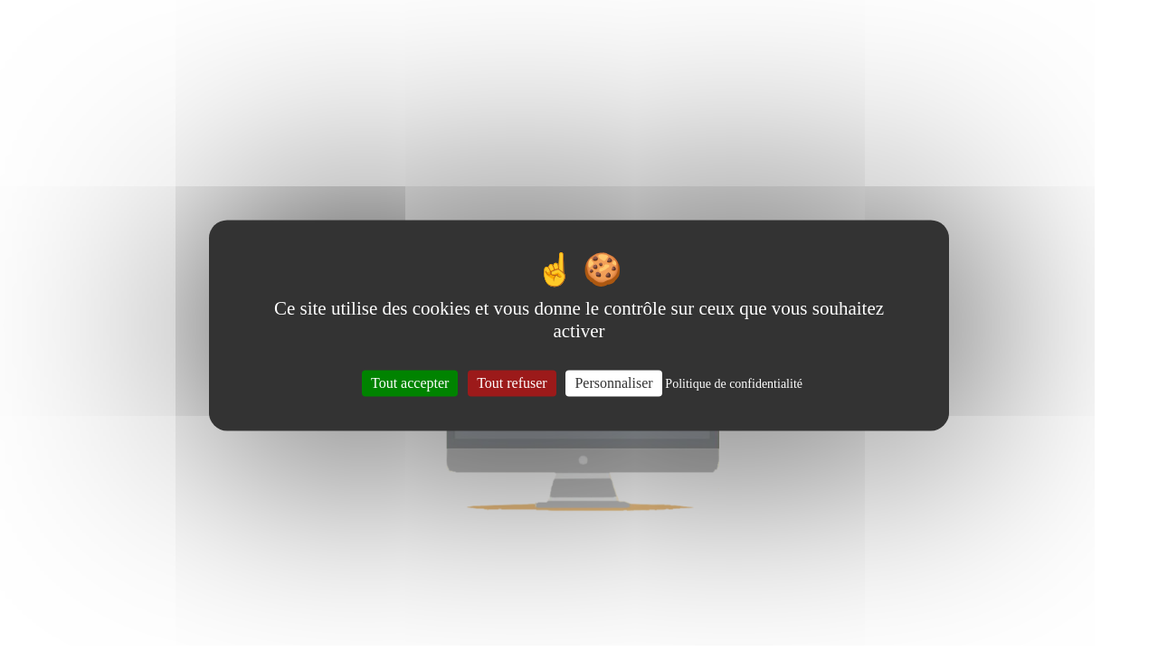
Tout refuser (512, 383)
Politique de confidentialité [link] (733, 384)
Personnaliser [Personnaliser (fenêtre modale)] (613, 383)
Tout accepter (410, 383)
